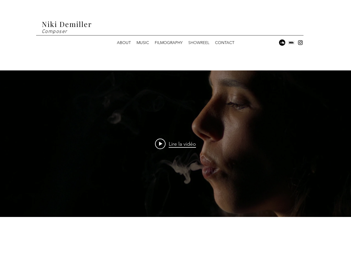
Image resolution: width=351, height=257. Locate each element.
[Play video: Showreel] (175, 143)
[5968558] (291, 42)
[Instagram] (300, 42)
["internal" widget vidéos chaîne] (175, 143)
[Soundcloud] (282, 42)
